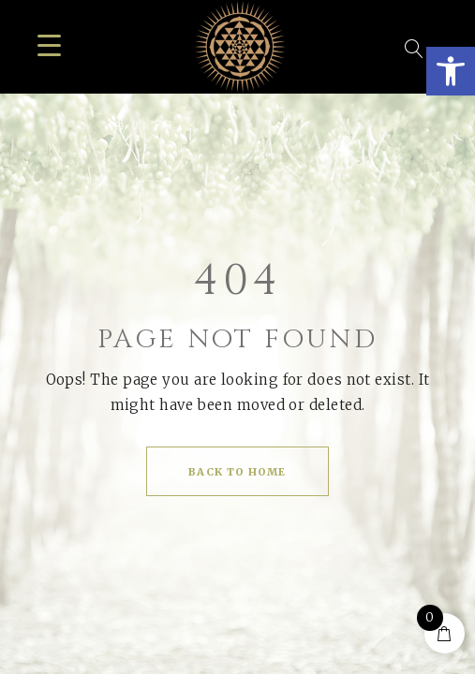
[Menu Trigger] (49, 44)
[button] (450, 71)
